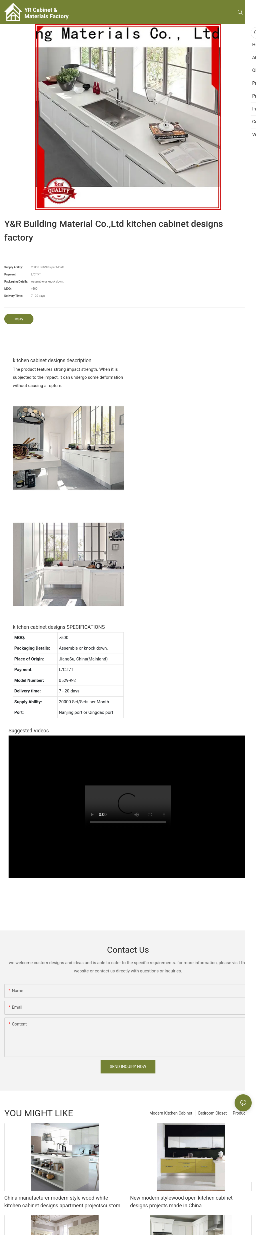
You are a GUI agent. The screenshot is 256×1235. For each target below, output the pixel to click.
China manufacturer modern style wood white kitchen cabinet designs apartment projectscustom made (62, 1202)
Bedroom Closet (212, 1113)
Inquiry (19, 319)
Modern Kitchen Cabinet (170, 1113)
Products (241, 1113)
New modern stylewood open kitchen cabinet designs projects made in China (181, 1201)
